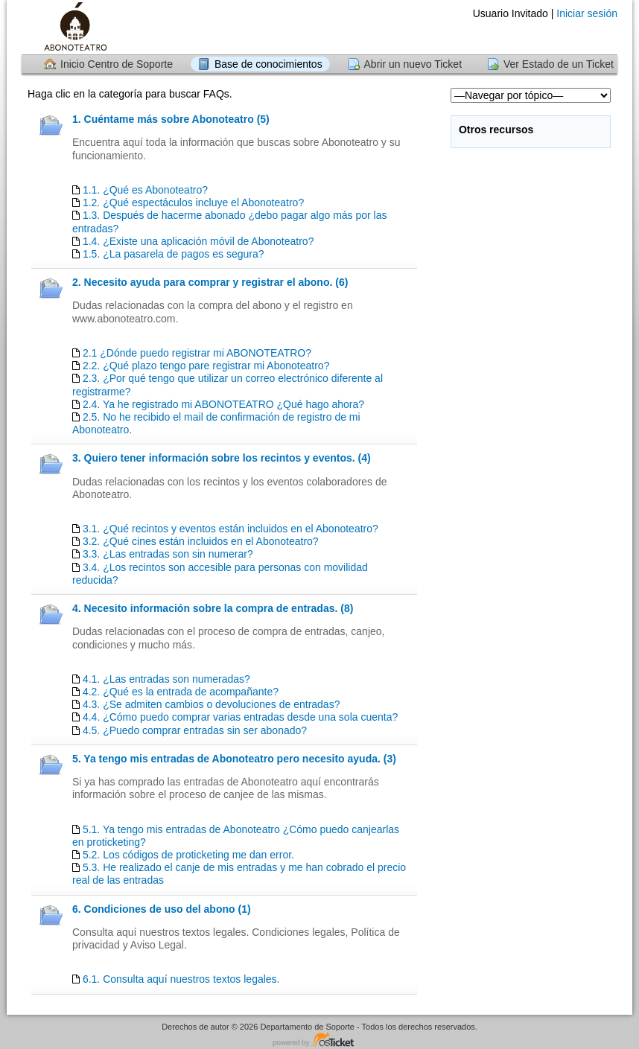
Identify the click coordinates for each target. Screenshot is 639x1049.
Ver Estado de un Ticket (558, 64)
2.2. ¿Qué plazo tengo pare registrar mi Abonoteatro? (206, 366)
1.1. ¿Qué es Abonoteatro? (145, 190)
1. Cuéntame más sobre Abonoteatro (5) (171, 119)
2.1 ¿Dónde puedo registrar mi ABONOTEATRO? (197, 353)
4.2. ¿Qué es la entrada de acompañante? (181, 692)
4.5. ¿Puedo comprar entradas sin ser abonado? (195, 730)
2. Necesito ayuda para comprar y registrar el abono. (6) (210, 282)
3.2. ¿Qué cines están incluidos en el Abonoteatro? (201, 541)
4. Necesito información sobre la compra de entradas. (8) (212, 608)
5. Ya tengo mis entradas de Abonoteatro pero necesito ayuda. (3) (234, 759)
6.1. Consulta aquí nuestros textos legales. (181, 979)
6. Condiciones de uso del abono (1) (161, 909)
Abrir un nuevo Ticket (413, 64)
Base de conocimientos (268, 64)
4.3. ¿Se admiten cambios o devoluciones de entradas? (211, 704)
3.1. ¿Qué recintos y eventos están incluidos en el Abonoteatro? (230, 529)
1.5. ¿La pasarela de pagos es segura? (173, 254)
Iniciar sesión (586, 13)
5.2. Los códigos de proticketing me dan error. (188, 855)
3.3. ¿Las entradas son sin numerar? (168, 554)
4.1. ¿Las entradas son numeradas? (166, 679)
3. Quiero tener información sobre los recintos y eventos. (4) (221, 458)
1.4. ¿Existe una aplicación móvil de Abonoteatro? (198, 241)
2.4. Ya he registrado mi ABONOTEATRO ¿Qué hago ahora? (223, 404)
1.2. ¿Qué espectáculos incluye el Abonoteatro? (193, 202)
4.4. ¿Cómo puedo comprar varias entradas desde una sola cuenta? (240, 717)
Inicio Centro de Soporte (116, 64)
